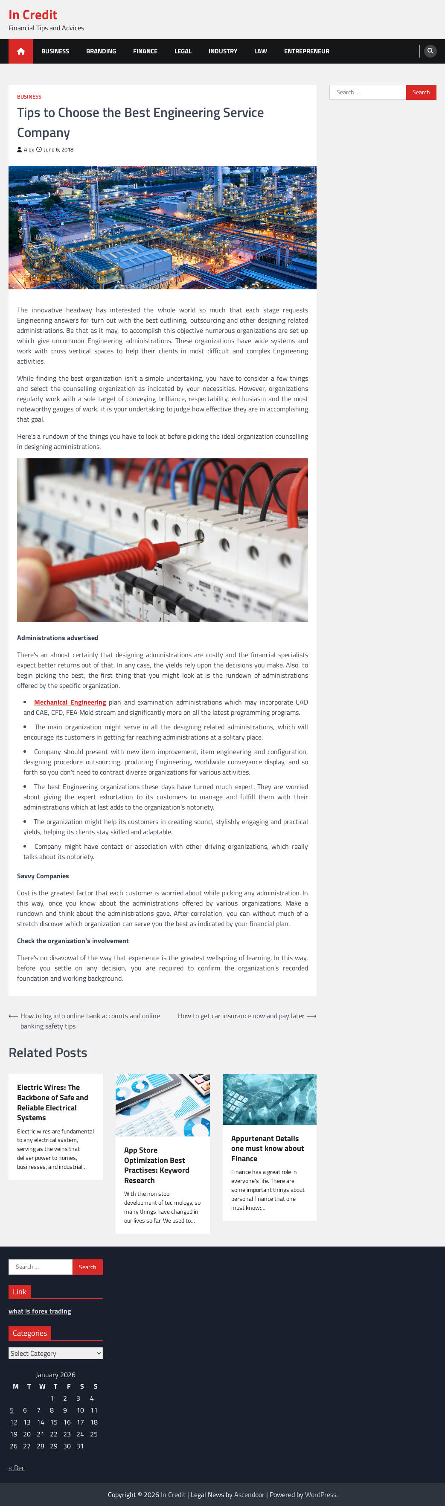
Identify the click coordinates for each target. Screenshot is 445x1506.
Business (55, 51)
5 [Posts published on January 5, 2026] (12, 1410)
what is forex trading (40, 1311)
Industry (223, 51)
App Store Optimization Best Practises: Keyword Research (156, 1165)
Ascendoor (249, 1494)
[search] (430, 51)
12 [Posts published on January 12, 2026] (13, 1422)
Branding (101, 51)
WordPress (320, 1494)
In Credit (33, 14)
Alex (25, 150)
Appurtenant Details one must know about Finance (267, 1148)
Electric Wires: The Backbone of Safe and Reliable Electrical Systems (52, 1102)
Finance (145, 51)
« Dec (17, 1467)
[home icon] (21, 51)
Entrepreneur (306, 51)
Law (260, 51)
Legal (183, 51)
